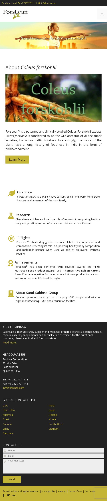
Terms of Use (75, 491)
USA (5, 405)
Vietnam (53, 428)
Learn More (17, 160)
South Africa (56, 424)
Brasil (6, 419)
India (51, 405)
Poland (53, 414)
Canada (7, 424)
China (6, 428)
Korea (52, 419)
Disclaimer (90, 491)
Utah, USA (9, 410)
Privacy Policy (48, 491)
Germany (8, 433)
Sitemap (62, 491)
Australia (8, 414)
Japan (52, 410)
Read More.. (10, 342)
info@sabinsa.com (48, 3)
